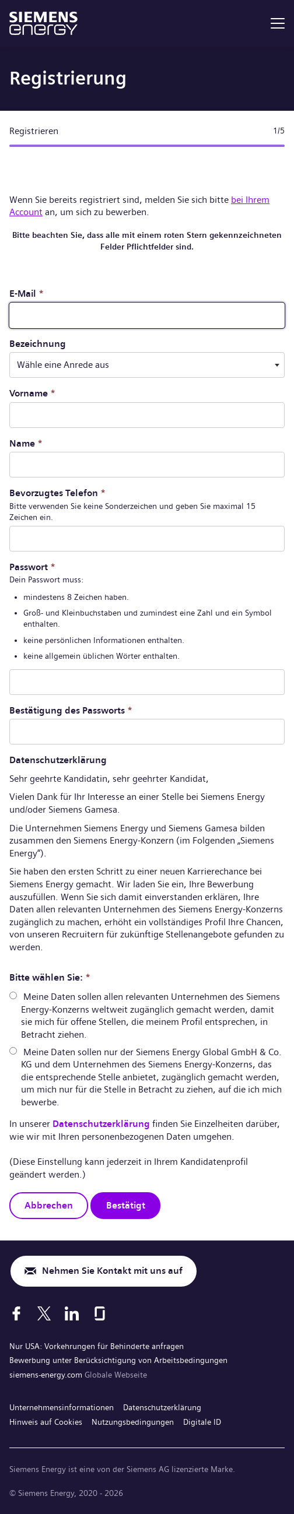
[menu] (277, 23)
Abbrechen (48, 1205)
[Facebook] (16, 1313)
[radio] (13, 995)
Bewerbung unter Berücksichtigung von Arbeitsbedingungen (118, 1360)
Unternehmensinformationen (61, 1407)
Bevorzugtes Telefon (57, 492)
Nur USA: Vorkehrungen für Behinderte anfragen (96, 1346)
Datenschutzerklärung (101, 1123)
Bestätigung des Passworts (70, 710)
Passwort (32, 566)
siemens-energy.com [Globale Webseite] (47, 1374)
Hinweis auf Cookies (45, 1422)
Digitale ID (202, 1422)
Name (26, 443)
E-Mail (26, 293)
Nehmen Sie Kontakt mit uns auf (112, 1270)
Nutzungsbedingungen (133, 1422)
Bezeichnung (37, 343)
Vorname (32, 393)
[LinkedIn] (72, 1313)
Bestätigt (125, 1205)
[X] (44, 1313)
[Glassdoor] (100, 1313)
